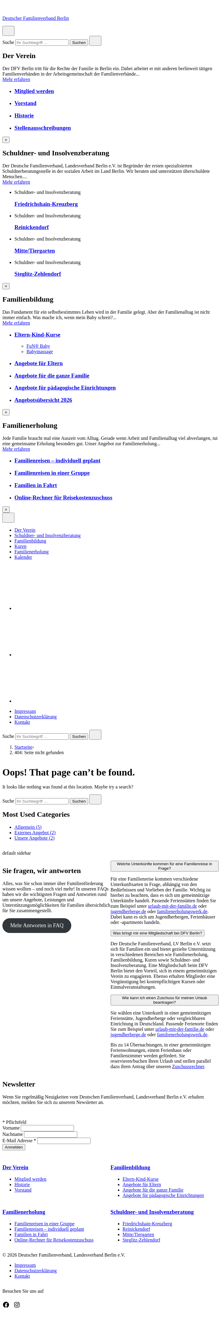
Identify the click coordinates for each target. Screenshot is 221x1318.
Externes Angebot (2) (35, 832)
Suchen (79, 43)
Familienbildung (30, 540)
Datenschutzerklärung (35, 716)
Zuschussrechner (188, 1066)
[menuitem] (116, 530)
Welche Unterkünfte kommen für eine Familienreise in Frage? (164, 866)
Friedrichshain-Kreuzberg (46, 204)
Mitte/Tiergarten (34, 250)
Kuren (20, 546)
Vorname (11, 1127)
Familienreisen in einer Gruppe (52, 473)
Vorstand (25, 103)
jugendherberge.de (128, 911)
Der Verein (24, 530)
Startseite (23, 747)
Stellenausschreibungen (42, 128)
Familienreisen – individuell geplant (57, 460)
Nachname (13, 1134)
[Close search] (95, 41)
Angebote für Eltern (38, 363)
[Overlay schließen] (6, 140)
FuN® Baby (38, 346)
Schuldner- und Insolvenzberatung (47, 535)
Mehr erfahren (16, 79)
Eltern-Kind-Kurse (37, 334)
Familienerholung (31, 551)
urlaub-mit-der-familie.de (172, 906)
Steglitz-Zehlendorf (37, 274)
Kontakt (22, 722)
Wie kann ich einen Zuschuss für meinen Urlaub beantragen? (164, 1000)
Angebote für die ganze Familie (51, 375)
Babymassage (39, 351)
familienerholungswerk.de (182, 911)
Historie (24, 115)
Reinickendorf (31, 227)
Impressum (25, 711)
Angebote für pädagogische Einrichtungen (65, 387)
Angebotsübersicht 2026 (43, 400)
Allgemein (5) (27, 827)
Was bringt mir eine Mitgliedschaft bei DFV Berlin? (157, 933)
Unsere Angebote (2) (34, 838)
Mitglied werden (34, 91)
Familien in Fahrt (35, 485)
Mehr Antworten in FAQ (36, 925)
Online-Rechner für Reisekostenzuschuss (63, 497)
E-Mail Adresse (19, 1140)
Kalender (23, 557)
